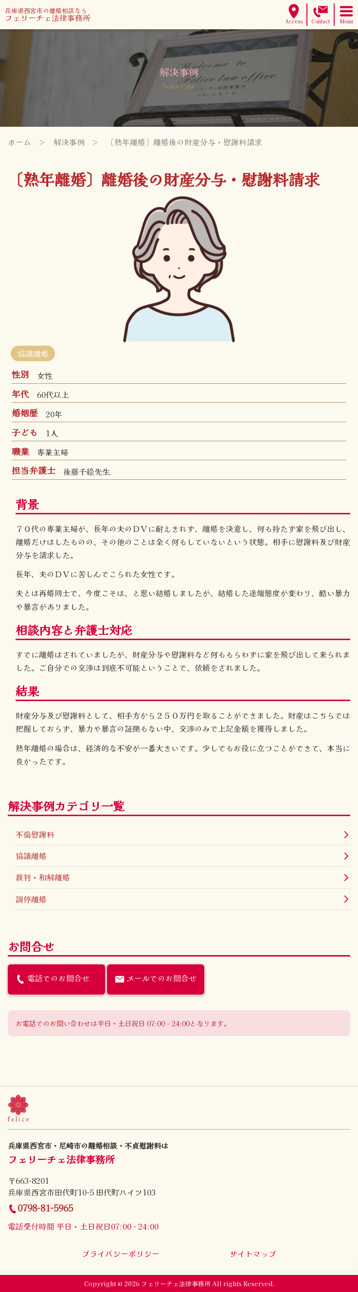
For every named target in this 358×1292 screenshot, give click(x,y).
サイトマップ (253, 1253)
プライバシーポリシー (121, 1253)
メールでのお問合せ (156, 978)
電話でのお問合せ (53, 978)
